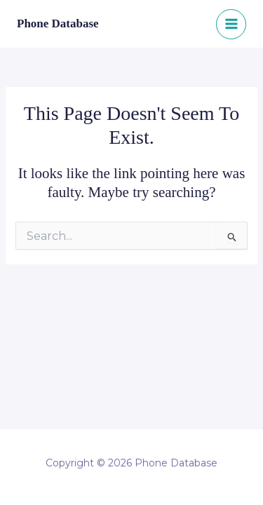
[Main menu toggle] (231, 24)
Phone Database (58, 23)
